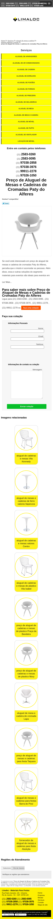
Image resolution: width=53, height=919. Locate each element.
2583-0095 (23, 3)
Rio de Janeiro (18, 868)
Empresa (41, 895)
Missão (40, 898)
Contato (41, 902)
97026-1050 (38, 6)
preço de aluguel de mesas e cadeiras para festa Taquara (26, 758)
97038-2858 (36, 3)
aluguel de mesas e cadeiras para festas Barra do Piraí (26, 801)
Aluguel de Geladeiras (26, 102)
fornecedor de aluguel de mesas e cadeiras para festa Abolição (26, 844)
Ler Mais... (7, 282)
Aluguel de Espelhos (26, 76)
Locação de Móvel (26, 141)
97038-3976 (10, 6)
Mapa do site (42, 905)
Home (40, 893)
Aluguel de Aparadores (26, 56)
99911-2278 (24, 6)
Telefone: (27, 346)
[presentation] (25, 356)
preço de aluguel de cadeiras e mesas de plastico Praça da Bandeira (26, 629)
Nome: (27, 330)
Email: (27, 338)
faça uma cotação (31, 308)
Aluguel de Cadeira (26, 69)
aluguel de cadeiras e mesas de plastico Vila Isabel (26, 586)
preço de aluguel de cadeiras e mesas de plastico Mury (26, 673)
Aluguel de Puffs (26, 128)
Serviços (26, 50)
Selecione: (7, 868)
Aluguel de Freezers (26, 96)
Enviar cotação (26, 406)
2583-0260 (10, 3)
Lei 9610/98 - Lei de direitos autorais (34, 885)
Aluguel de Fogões (26, 82)
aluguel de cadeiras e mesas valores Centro (26, 543)
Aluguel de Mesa (26, 109)
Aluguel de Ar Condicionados (26, 63)
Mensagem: (27, 384)
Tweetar (5, 203)
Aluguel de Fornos (26, 89)
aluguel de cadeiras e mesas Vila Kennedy (26, 458)
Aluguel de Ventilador (26, 135)
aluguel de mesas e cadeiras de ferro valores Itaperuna (26, 501)
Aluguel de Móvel (26, 122)
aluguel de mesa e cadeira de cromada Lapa (26, 716)
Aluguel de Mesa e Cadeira (26, 115)
